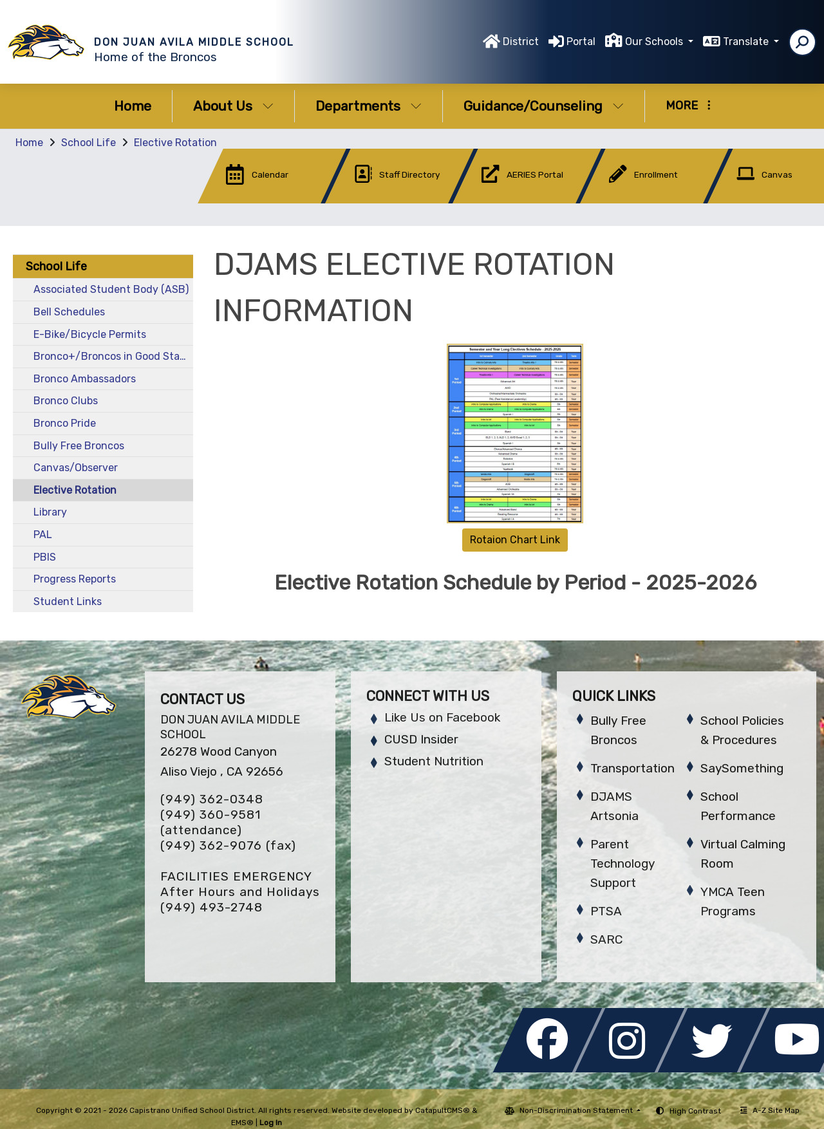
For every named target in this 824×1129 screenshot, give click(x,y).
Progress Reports (74, 579)
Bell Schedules (69, 312)
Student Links (67, 601)
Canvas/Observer (75, 468)
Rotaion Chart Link (515, 540)
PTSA (606, 911)
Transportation (632, 768)
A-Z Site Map (770, 1110)
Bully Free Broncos (78, 446)
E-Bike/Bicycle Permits (89, 334)
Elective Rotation (175, 142)
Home (132, 106)
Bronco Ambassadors (84, 379)
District (521, 41)
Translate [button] (747, 41)
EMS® (242, 1122)
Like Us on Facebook (442, 717)
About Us (233, 106)
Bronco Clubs (65, 401)
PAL (42, 534)
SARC (606, 939)
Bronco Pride (64, 423)
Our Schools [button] (655, 41)
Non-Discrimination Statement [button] (577, 1110)
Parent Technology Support (622, 863)
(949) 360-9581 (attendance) (210, 822)
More (688, 105)
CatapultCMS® (442, 1110)
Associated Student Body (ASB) (111, 289)
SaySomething (741, 768)
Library (50, 512)
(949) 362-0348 (211, 799)
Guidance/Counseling (544, 106)
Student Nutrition (433, 761)
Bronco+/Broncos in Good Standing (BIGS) (113, 356)
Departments (368, 106)
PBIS (44, 557)
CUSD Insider (421, 739)
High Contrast (695, 1110)
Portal (580, 41)
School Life (88, 142)
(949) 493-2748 (211, 907)
